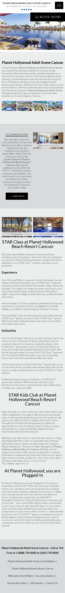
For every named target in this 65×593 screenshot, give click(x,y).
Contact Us (52, 583)
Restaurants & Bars (17, 583)
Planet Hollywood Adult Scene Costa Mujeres (31, 561)
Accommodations (45, 575)
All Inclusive (37, 583)
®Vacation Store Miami (20, 575)
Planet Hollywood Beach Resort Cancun (32, 568)
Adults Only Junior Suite (48, 146)
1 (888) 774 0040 (26, 552)
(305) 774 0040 (49, 552)
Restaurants (16, 234)
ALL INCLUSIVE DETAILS (48, 234)
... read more (16, 196)
